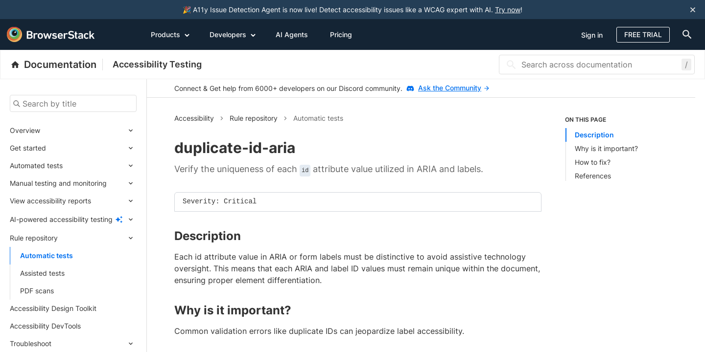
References (593, 176)
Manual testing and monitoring (58, 183)
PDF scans (37, 290)
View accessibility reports (50, 201)
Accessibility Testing (157, 64)
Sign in (592, 35)
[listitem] (616, 148)
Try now (507, 9)
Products (170, 34)
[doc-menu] (685, 34)
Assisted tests (42, 273)
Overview (25, 130)
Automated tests (36, 165)
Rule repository (34, 238)
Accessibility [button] (194, 118)
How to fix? (593, 162)
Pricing (341, 34)
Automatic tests (46, 255)
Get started (28, 148)
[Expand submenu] (88, 130)
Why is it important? (606, 148)
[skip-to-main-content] (40, 10)
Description (594, 135)
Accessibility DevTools (45, 326)
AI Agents (292, 34)
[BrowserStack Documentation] (56, 64)
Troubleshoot (30, 343)
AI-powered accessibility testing (61, 219)
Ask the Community (453, 88)
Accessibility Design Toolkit (53, 308)
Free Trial (643, 34)
